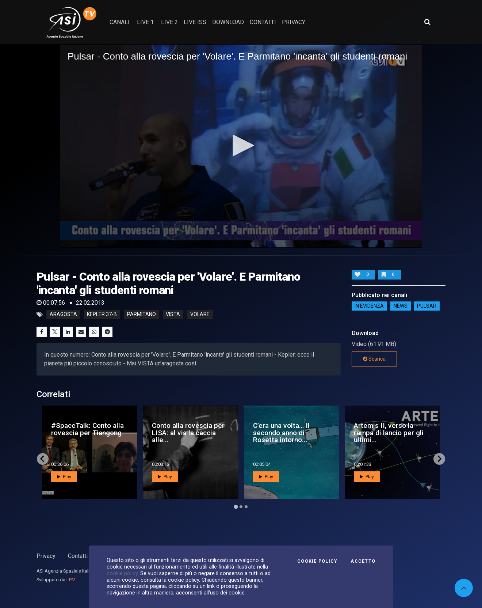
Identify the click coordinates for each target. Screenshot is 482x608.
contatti (263, 22)
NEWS (401, 306)
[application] (241, 146)
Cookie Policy (317, 561)
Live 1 (145, 22)
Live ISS (195, 22)
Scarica (374, 359)
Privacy (46, 555)
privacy (293, 22)
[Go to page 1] (236, 507)
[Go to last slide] (43, 459)
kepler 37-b (102, 315)
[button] (241, 145)
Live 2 (169, 22)
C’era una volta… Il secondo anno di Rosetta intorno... (281, 432)
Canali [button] (120, 22)
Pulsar (426, 306)
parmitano (141, 315)
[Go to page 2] (241, 506)
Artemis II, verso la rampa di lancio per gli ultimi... (389, 432)
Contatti (78, 555)
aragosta (63, 315)
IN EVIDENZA (369, 306)
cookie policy (122, 573)
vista (173, 315)
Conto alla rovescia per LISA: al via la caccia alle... (188, 432)
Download (228, 22)
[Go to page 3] (246, 506)
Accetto (363, 561)
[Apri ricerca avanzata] (427, 22)
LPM (71, 579)
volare (200, 315)
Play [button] (64, 476)
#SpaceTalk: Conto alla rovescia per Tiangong (87, 429)
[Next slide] (439, 459)
